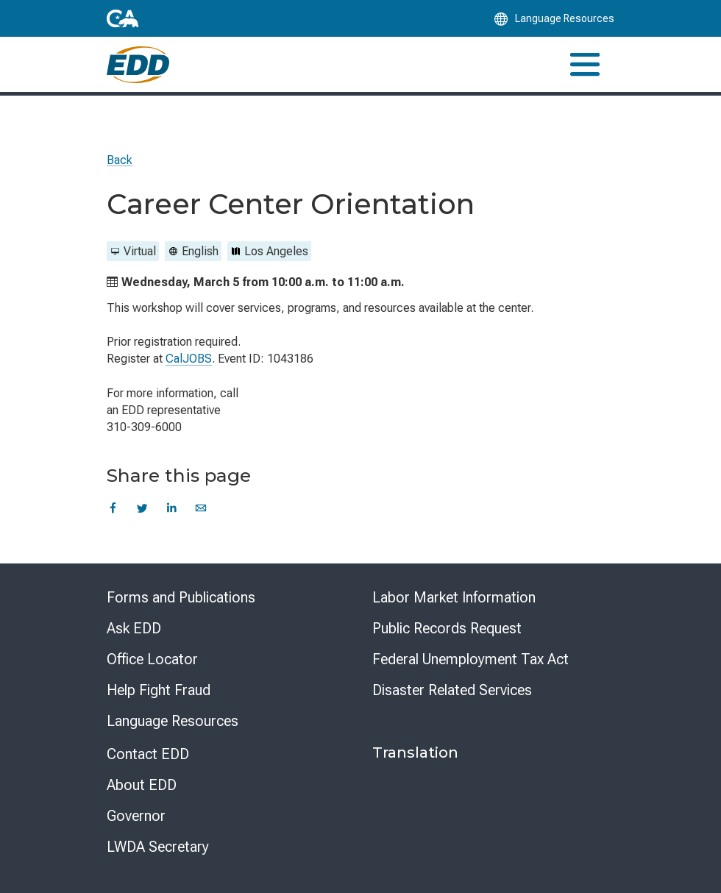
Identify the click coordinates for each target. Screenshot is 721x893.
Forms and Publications (181, 597)
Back (119, 160)
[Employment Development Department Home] (138, 64)
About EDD (142, 785)
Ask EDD (134, 628)
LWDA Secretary (158, 846)
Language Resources (172, 721)
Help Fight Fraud (158, 690)
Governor (136, 816)
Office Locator (152, 659)
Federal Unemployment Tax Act (470, 659)
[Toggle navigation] (584, 64)
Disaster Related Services (452, 690)
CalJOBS (189, 359)
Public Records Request (447, 628)
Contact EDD (148, 754)
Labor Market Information (454, 597)
